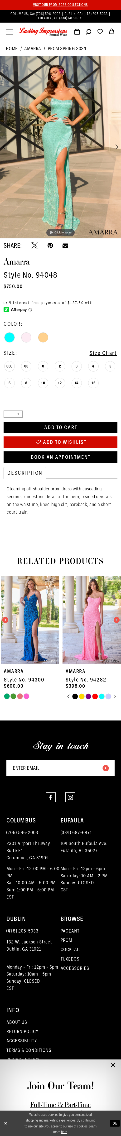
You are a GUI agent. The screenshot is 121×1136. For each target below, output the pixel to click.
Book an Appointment (61, 457)
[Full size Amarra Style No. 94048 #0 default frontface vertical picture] (60, 147)
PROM (67, 940)
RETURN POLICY (22, 1031)
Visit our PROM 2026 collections (60, 5)
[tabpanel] (60, 147)
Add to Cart (60, 427)
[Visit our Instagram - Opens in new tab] (70, 797)
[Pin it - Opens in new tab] (50, 245)
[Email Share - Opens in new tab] (65, 245)
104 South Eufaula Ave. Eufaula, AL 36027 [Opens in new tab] (84, 847)
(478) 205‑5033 (22, 931)
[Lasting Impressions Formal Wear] (43, 31)
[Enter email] (60, 768)
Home (12, 48)
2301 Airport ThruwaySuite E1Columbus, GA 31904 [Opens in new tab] (28, 850)
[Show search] (88, 33)
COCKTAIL (71, 949)
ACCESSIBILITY (21, 1041)
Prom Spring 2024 (67, 48)
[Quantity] (13, 414)
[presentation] (30, 620)
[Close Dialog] (5, 1123)
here (64, 1132)
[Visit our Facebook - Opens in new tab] (51, 797)
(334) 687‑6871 (76, 832)
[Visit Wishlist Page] (100, 33)
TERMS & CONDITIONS (28, 1050)
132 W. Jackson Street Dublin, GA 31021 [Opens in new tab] (29, 945)
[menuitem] (60, 16)
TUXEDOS (70, 959)
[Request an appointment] (77, 33)
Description (25, 473)
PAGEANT (70, 931)
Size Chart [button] (103, 353)
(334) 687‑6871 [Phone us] (71, 18)
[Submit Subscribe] (105, 768)
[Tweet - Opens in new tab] (34, 245)
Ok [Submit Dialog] (115, 1123)
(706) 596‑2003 (22, 832)
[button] (9, 32)
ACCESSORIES (75, 968)
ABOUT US (16, 1022)
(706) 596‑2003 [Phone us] (49, 14)
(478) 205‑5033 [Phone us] (96, 14)
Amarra (32, 48)
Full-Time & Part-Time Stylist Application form (60, 1109)
